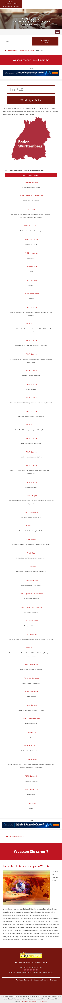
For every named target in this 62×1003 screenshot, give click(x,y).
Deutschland (11, 50)
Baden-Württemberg (26, 50)
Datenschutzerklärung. (29, 1001)
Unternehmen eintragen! (31, 175)
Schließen (43, 1001)
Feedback (19, 980)
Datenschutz (28, 980)
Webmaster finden (45, 41)
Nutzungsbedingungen (41, 980)
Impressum (54, 980)
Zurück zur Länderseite (14, 837)
